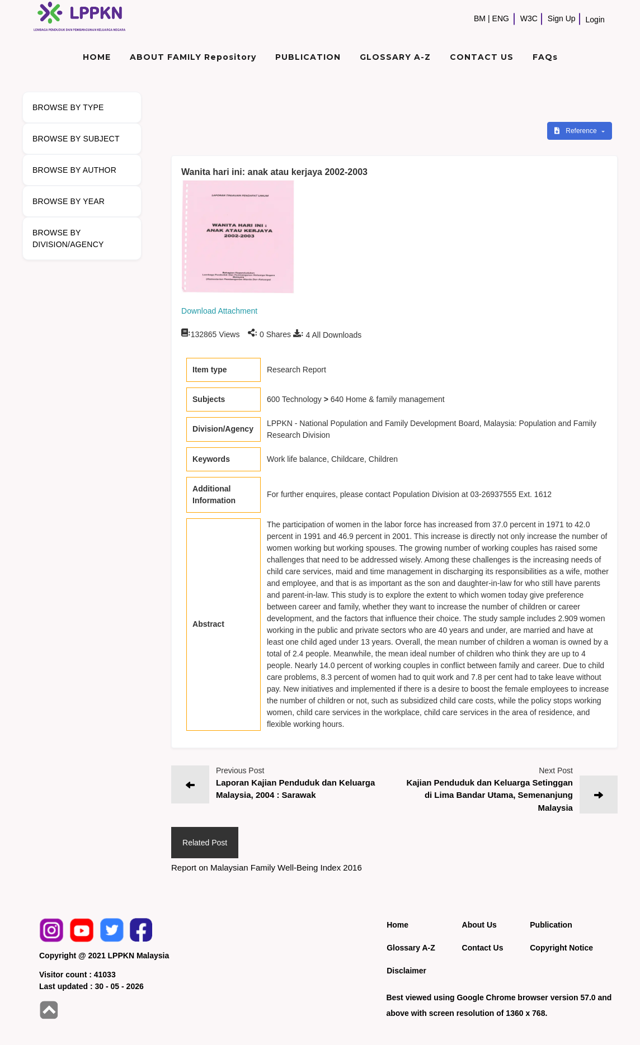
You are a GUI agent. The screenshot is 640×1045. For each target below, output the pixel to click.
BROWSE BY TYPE (68, 107)
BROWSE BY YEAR (68, 201)
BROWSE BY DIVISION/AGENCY (67, 238)
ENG (500, 18)
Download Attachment (219, 310)
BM (480, 18)
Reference (576, 131)
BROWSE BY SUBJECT (76, 138)
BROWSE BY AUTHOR (74, 170)
